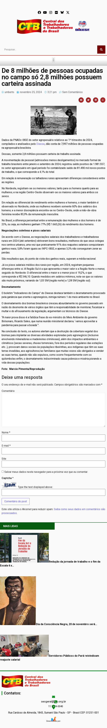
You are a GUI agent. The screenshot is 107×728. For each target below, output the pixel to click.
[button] (53, 60)
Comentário (8, 391)
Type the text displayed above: (35, 487)
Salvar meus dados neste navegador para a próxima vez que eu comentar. (46, 472)
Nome (6, 432)
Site (4, 458)
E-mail (6, 445)
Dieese (40, 143)
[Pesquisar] (101, 49)
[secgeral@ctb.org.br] (53, 696)
